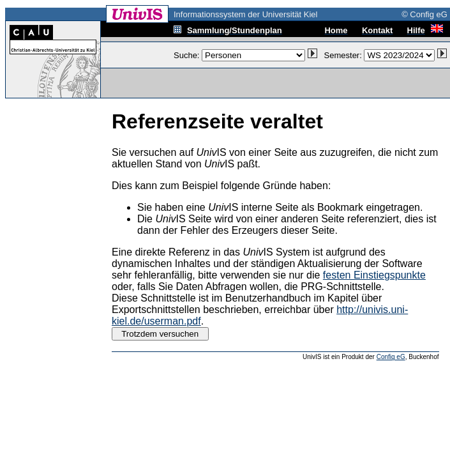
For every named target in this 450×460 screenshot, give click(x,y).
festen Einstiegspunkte (374, 275)
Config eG (391, 356)
